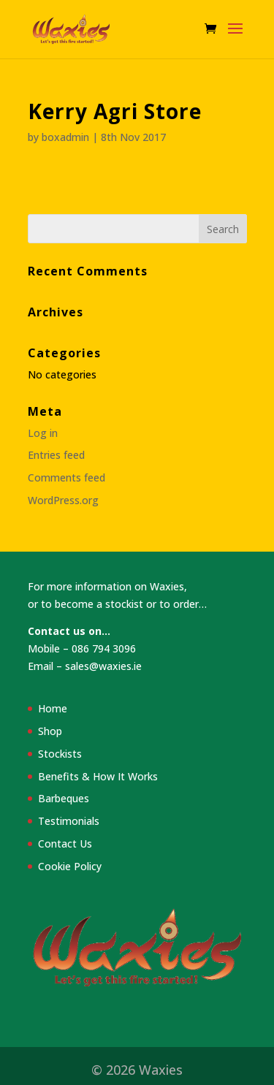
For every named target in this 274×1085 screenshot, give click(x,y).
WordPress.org (63, 500)
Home (52, 708)
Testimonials (68, 821)
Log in (43, 433)
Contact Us (65, 843)
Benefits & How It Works (98, 776)
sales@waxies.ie (103, 666)
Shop (50, 731)
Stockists (60, 754)
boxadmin (65, 137)
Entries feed (56, 455)
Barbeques (63, 798)
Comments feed (66, 477)
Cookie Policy (70, 866)
